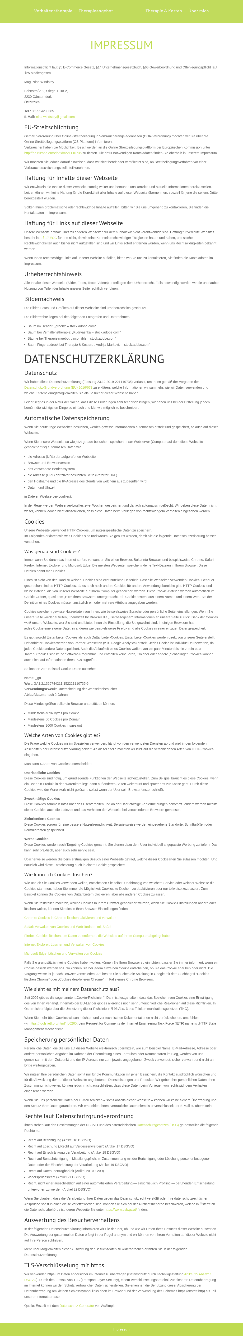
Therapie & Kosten (162, 12)
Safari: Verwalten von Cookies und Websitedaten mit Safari (67, 927)
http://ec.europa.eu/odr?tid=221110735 (53, 153)
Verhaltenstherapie (55, 12)
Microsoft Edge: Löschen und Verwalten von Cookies (63, 953)
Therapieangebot (97, 12)
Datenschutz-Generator (77, 1306)
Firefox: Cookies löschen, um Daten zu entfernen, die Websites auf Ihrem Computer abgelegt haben (97, 936)
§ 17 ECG (49, 238)
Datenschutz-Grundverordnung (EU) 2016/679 (58, 387)
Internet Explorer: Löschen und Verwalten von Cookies (64, 944)
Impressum (122, 1329)
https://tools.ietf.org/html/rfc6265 (53, 1023)
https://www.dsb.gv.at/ (121, 1209)
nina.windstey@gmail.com (55, 117)
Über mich (197, 12)
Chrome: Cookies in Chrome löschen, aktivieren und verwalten (70, 918)
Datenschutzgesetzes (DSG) (158, 1125)
